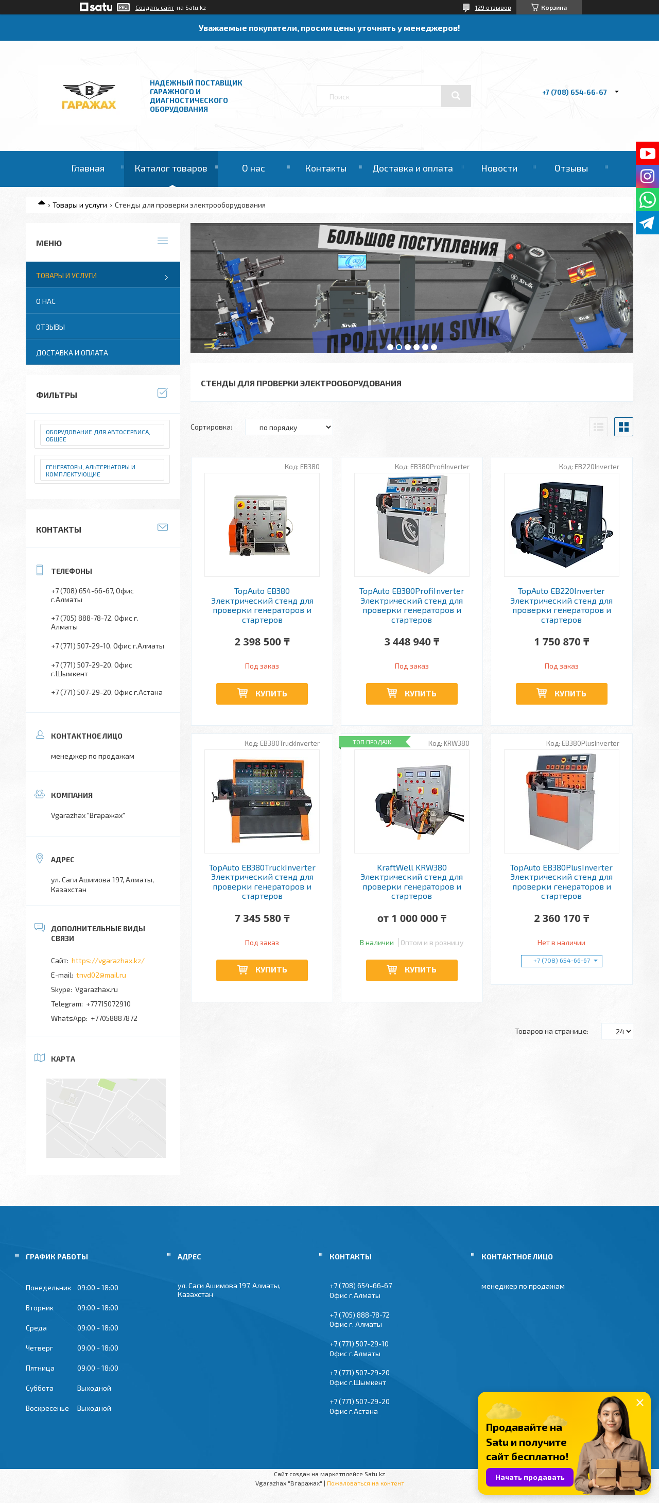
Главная (88, 168)
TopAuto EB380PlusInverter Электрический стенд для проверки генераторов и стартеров (561, 881)
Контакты (325, 168)
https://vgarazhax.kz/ (108, 960)
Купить (271, 693)
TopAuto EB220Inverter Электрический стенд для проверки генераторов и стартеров (561, 605)
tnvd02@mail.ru (101, 974)
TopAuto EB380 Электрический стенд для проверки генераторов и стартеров (262, 605)
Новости (499, 168)
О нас (253, 168)
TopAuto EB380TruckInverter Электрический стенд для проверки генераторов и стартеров (262, 881)
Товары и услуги (80, 204)
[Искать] (456, 96)
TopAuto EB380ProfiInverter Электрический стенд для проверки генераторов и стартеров (411, 605)
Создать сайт (154, 7)
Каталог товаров (170, 168)
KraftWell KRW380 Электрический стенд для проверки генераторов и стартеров (411, 881)
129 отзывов (493, 7)
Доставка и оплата (412, 168)
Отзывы (571, 168)
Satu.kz (375, 1473)
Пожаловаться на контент (365, 1483)
